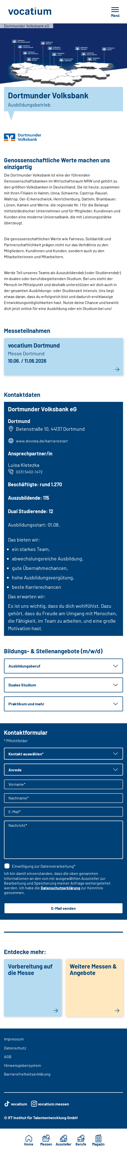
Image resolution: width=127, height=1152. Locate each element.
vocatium (15, 1104)
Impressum (14, 1038)
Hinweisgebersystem (22, 1065)
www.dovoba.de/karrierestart (42, 440)
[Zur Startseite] (41, 11)
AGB (7, 1056)
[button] (63, 666)
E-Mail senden (63, 908)
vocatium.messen (50, 1104)
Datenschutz (15, 1047)
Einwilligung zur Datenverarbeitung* (39, 866)
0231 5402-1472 (25, 472)
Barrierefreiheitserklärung (27, 1074)
